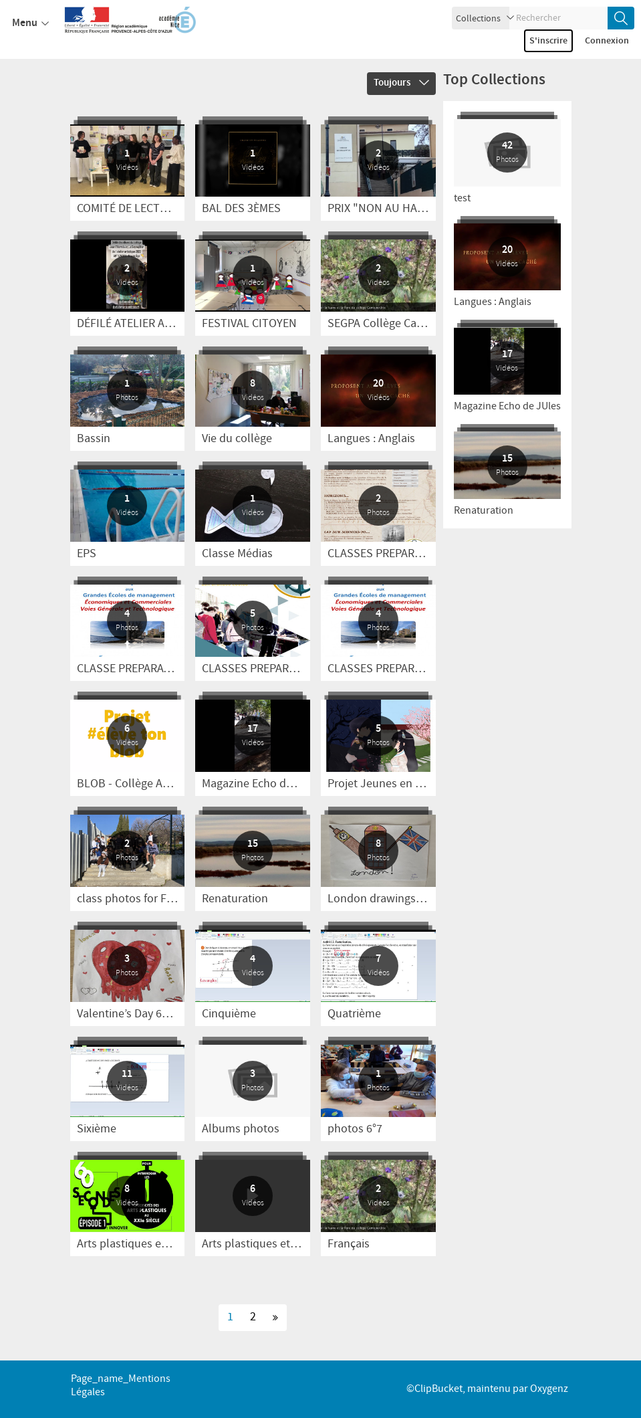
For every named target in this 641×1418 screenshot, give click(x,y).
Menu (30, 23)
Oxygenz (549, 1389)
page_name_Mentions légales (120, 1385)
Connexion (607, 41)
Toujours (401, 83)
